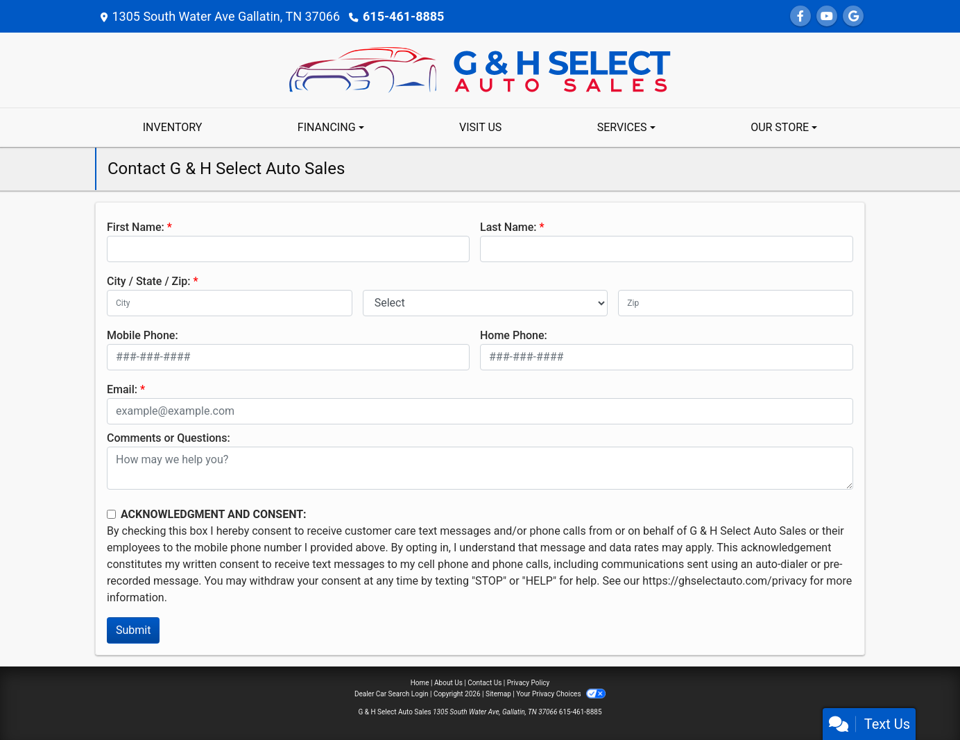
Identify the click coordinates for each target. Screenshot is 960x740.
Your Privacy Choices (561, 694)
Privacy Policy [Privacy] (528, 683)
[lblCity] (229, 303)
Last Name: (508, 227)
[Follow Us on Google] (853, 16)
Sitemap (498, 694)
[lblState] (485, 303)
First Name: (135, 227)
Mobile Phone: (142, 335)
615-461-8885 (403, 16)
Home (420, 683)
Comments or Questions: (168, 438)
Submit (133, 630)
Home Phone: (513, 335)
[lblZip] (735, 303)
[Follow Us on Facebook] (800, 16)
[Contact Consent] (111, 514)
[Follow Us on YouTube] (826, 16)
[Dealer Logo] (480, 69)
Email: (122, 389)
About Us (448, 683)
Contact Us (485, 683)
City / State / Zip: (149, 281)
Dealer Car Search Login (391, 694)
